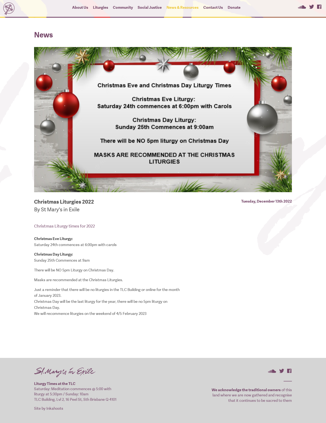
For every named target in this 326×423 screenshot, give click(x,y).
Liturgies (100, 7)
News (43, 34)
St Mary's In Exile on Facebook (319, 6)
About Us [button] (80, 7)
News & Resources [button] (183, 7)
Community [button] (123, 7)
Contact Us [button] (213, 7)
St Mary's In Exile (8, 8)
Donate (234, 7)
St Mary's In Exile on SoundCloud (301, 6)
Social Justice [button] (150, 7)
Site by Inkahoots (48, 408)
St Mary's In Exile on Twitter (311, 6)
